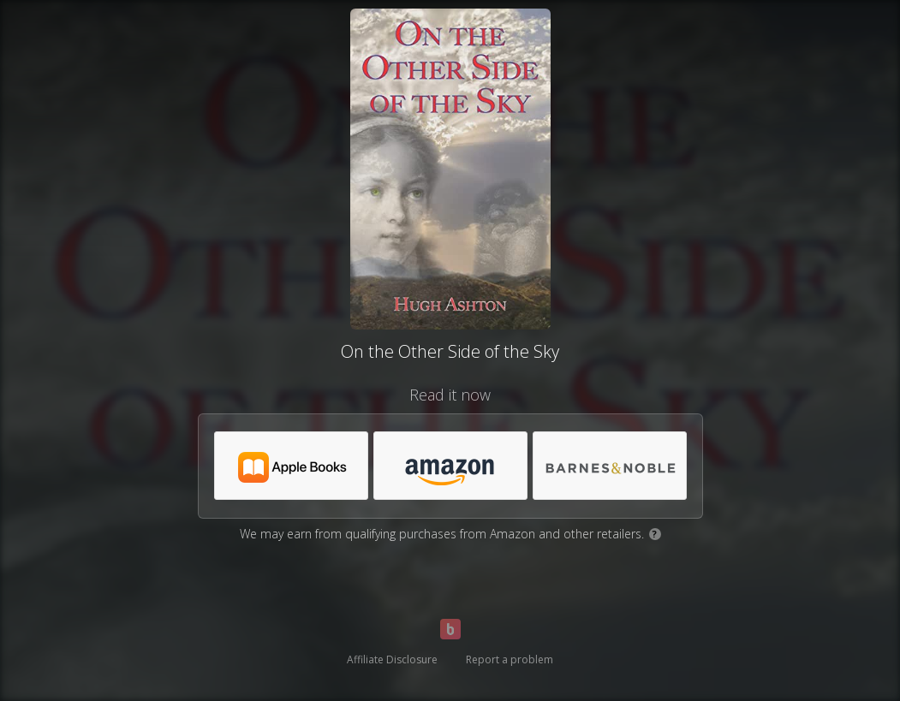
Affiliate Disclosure (392, 659)
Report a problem (509, 659)
